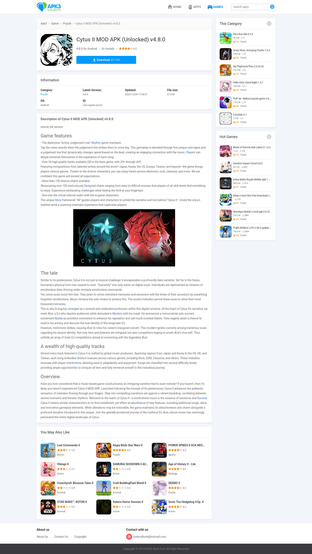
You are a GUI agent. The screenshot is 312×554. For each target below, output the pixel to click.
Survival (202, 398)
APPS (194, 7)
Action (76, 362)
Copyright (80, 536)
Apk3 (44, 23)
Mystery (117, 313)
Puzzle (67, 23)
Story (58, 200)
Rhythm (96, 142)
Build (58, 318)
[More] (269, 23)
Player (190, 152)
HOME (174, 7)
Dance (141, 402)
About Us (42, 536)
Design (88, 185)
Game (55, 23)
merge (73, 308)
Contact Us (61, 536)
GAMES (215, 7)
